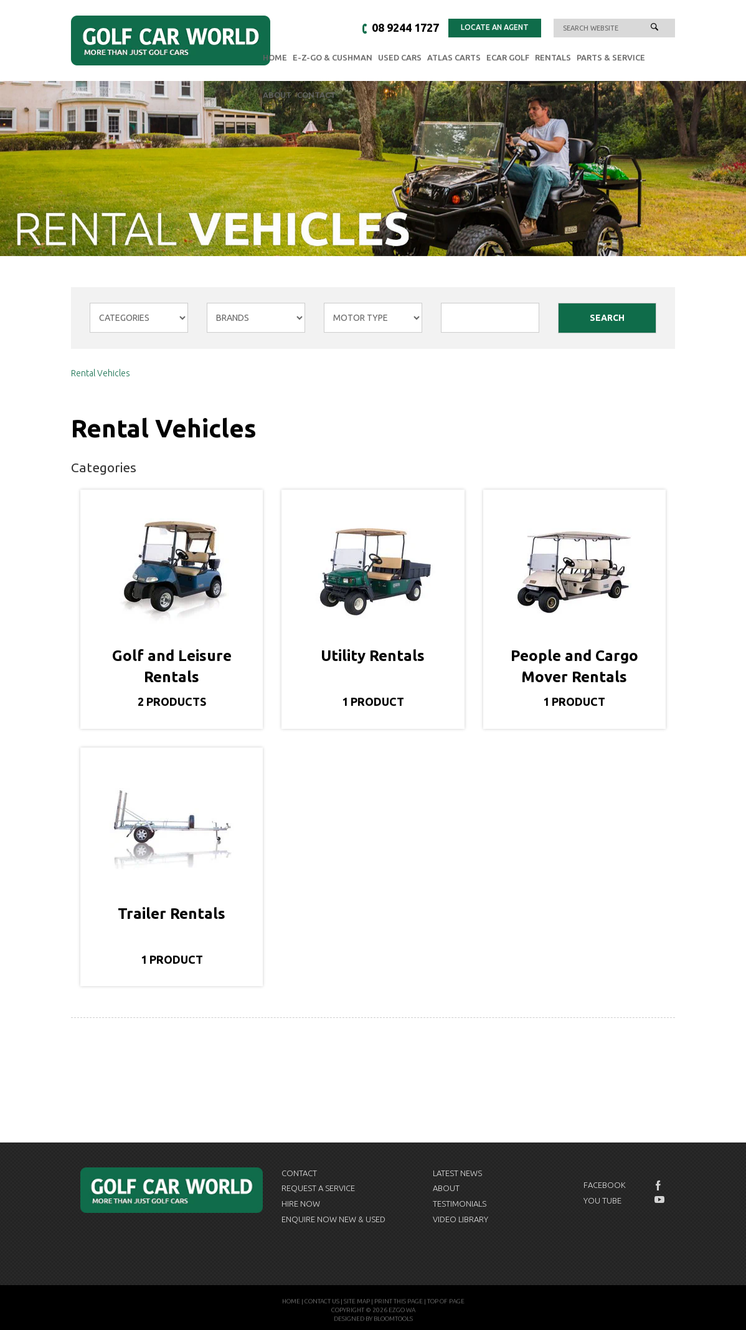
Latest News (457, 1173)
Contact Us (322, 1304)
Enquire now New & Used (333, 1219)
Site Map (357, 1304)
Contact (316, 95)
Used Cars (400, 58)
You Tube (602, 1200)
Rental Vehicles (100, 374)
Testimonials (459, 1203)
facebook (659, 1185)
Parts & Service (611, 58)
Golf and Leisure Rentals (172, 667)
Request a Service (318, 1188)
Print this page (398, 1304)
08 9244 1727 (405, 28)
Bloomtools (393, 1321)
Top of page (446, 1304)
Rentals (553, 58)
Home (275, 58)
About (277, 95)
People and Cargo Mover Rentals (574, 667)
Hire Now (300, 1203)
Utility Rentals (373, 656)
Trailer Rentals (171, 913)
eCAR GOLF (507, 58)
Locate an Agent (495, 28)
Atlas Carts (454, 58)
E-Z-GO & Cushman (332, 58)
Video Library (460, 1219)
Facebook (604, 1184)
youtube (659, 1200)
